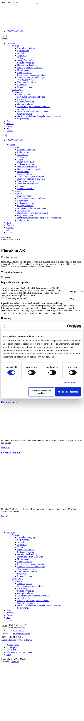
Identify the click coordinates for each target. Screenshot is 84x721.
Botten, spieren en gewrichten (30, 67)
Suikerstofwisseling (25, 63)
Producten (10, 43)
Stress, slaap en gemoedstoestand (31, 75)
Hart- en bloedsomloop (27, 65)
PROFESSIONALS (14, 31)
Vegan (20, 58)
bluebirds (15, 661)
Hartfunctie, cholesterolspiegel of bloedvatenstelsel (39, 116)
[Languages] (4, 36)
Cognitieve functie (25, 114)
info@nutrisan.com (21, 633)
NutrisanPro (17, 92)
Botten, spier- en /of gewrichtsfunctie (33, 111)
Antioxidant (22, 53)
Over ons (10, 126)
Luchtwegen (22, 99)
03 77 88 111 (18, 631)
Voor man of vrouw (25, 80)
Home (3, 239)
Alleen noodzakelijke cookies (41, 392)
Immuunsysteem (24, 94)
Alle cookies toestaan (68, 392)
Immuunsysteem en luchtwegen (31, 77)
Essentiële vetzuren (25, 87)
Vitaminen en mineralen (27, 82)
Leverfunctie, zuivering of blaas (31, 97)
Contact (9, 131)
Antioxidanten (23, 109)
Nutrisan (15, 46)
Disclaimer (11, 650)
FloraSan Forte (9, 402)
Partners (10, 123)
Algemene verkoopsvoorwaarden (20, 652)
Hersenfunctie (23, 70)
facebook (13, 640)
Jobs (8, 128)
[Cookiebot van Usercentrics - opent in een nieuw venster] (69, 326)
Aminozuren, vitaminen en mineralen (33, 106)
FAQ (8, 654)
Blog (8, 121)
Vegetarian (21, 55)
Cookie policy (12, 647)
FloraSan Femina (10, 452)
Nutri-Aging (17, 89)
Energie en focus (24, 72)
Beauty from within (25, 60)
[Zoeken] (37, 3)
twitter (20, 640)
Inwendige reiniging (26, 48)
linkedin (5, 640)
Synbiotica (21, 85)
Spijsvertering (23, 50)
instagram (28, 640)
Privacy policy (12, 645)
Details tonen (69, 382)
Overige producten (25, 104)
